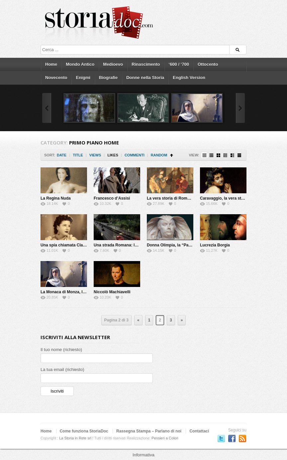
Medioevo (113, 64)
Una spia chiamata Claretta (66, 245)
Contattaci (199, 431)
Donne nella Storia (145, 77)
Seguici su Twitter (221, 438)
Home (51, 64)
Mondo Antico (80, 64)
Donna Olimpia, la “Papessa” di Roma (183, 245)
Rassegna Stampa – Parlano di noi (148, 431)
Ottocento (208, 64)
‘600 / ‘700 (179, 64)
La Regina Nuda (56, 198)
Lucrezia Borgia (215, 245)
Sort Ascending (171, 155)
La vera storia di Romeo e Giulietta (179, 198)
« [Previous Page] (138, 320)
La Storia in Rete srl (75, 438)
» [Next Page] (182, 320)
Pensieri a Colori (164, 438)
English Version (189, 77)
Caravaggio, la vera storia (224, 198)
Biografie (108, 77)
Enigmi (83, 77)
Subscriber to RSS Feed (242, 438)
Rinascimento (146, 64)
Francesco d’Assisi (112, 198)
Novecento (56, 77)
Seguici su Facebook (232, 438)
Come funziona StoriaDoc (84, 431)
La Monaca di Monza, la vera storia (73, 292)
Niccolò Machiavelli (112, 292)
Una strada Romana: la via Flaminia (127, 245)
